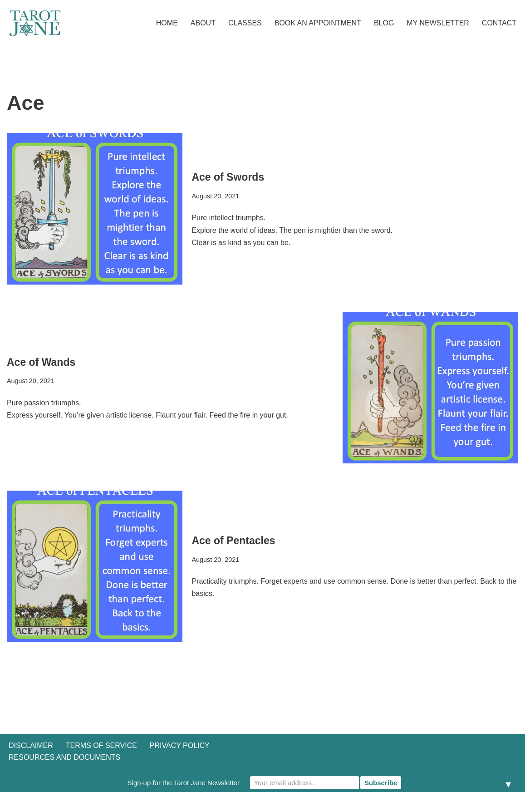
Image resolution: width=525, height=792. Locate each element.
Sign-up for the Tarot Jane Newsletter (184, 783)
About (203, 23)
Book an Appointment (318, 23)
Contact (499, 23)
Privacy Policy (180, 745)
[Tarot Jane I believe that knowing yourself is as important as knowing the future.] (34, 23)
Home (167, 23)
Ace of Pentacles (233, 540)
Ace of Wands (41, 362)
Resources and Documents (64, 757)
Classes (245, 23)
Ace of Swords (227, 177)
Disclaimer (31, 745)
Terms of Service (101, 745)
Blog (384, 23)
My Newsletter (438, 23)
